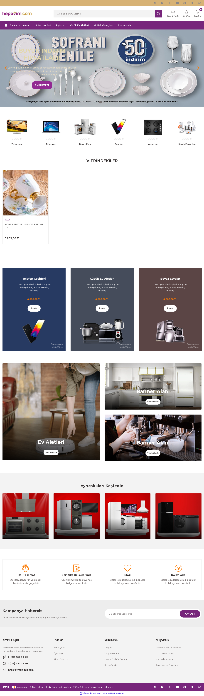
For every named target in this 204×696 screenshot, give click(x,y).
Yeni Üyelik (59, 648)
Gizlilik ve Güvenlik (164, 653)
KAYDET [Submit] (190, 614)
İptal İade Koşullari (164, 659)
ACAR (8, 220)
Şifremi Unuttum (62, 659)
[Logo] (17, 13)
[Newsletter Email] (153, 614)
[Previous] (5, 68)
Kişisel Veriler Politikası (166, 665)
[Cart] (197, 14)
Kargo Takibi (110, 665)
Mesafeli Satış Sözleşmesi (168, 648)
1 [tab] (100, 102)
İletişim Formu (111, 653)
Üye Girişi (58, 653)
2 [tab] (103, 102)
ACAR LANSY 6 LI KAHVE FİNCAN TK (24, 226)
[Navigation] (17, 26)
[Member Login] (184, 14)
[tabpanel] (102, 68)
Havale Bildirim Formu (115, 659)
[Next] (198, 68)
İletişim (108, 648)
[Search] (106, 14)
